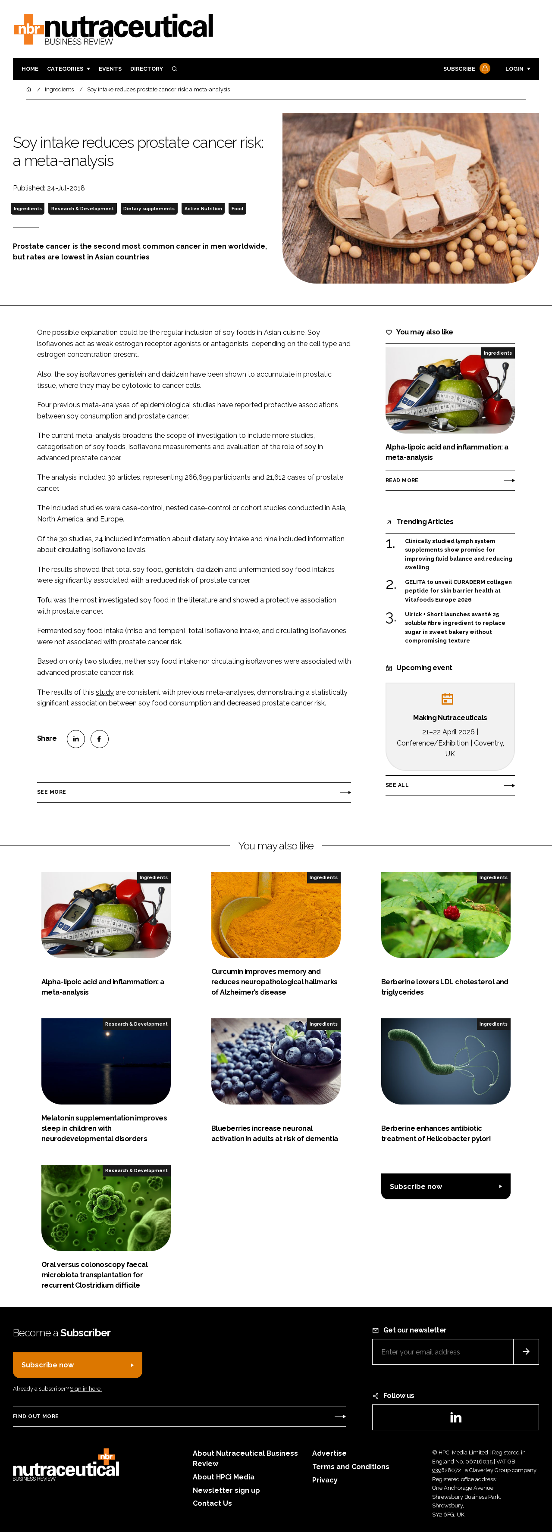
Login (514, 69)
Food (237, 208)
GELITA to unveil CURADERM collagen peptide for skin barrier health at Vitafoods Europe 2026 (458, 591)
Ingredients (28, 208)
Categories (65, 69)
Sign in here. (86, 1388)
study (105, 692)
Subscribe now (416, 1187)
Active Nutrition (203, 208)
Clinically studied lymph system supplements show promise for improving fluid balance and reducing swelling (458, 554)
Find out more (36, 1416)
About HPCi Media (223, 1477)
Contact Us (212, 1503)
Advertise (329, 1453)
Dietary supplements (149, 208)
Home (30, 69)
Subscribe (465, 69)
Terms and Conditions (350, 1467)
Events (110, 69)
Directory (146, 69)
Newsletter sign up (226, 1490)
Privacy (325, 1480)
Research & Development (82, 208)
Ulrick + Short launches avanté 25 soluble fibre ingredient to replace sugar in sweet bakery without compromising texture (455, 628)
